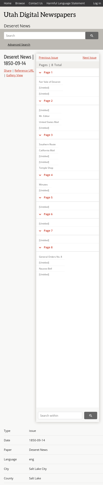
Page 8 (48, 247)
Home (7, 3)
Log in (97, 3)
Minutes (43, 184)
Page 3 (48, 135)
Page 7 (48, 230)
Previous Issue (48, 57)
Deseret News (17, 26)
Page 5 (48, 197)
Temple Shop (46, 167)
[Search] (44, 35)
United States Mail (49, 122)
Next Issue (89, 57)
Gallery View (14, 75)
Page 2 (48, 101)
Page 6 (48, 214)
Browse (20, 3)
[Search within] (60, 415)
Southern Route (47, 144)
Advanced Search (19, 44)
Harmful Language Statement (66, 3)
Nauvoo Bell (45, 268)
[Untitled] (44, 87)
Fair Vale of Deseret (49, 81)
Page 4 (48, 175)
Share (7, 70)
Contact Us (36, 3)
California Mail (47, 150)
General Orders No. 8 (50, 256)
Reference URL (24, 70)
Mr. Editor (44, 116)
